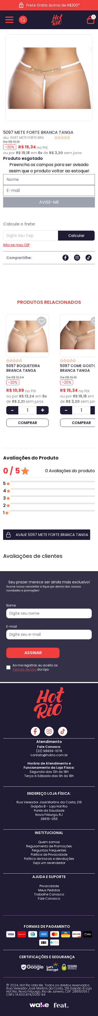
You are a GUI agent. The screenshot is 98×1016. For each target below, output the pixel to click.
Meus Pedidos (49, 890)
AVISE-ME (49, 202)
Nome (11, 605)
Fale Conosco (49, 898)
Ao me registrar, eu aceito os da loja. (35, 667)
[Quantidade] (27, 410)
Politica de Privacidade (49, 854)
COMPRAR (27, 422)
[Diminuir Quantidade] (12, 410)
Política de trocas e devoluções (49, 858)
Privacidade (49, 886)
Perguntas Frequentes (49, 850)
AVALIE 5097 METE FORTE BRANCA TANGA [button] (46, 535)
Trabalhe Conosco (49, 894)
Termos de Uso (24, 669)
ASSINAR (33, 653)
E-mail (11, 626)
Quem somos (49, 842)
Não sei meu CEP (16, 245)
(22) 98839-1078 (49, 751)
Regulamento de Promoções (49, 846)
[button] (49, 534)
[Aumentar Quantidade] (43, 410)
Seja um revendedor (49, 863)
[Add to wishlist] (42, 321)
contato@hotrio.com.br (49, 755)
